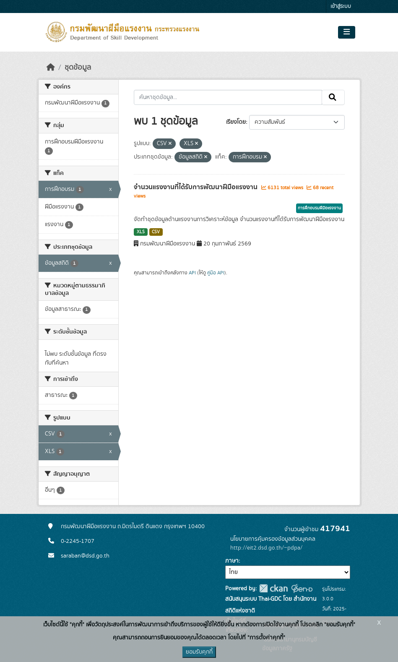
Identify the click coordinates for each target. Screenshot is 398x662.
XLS (141, 232)
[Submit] (333, 97)
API (192, 272)
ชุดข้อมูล (78, 67)
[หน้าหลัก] (51, 67)
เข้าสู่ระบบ (340, 6)
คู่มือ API (215, 272)
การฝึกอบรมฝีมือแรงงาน (319, 208)
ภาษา (232, 561)
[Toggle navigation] (346, 32)
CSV (156, 232)
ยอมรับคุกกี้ (199, 652)
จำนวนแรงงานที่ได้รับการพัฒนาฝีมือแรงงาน (196, 187)
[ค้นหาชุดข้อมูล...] (228, 97)
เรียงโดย (236, 122)
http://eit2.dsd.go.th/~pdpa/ (266, 548)
